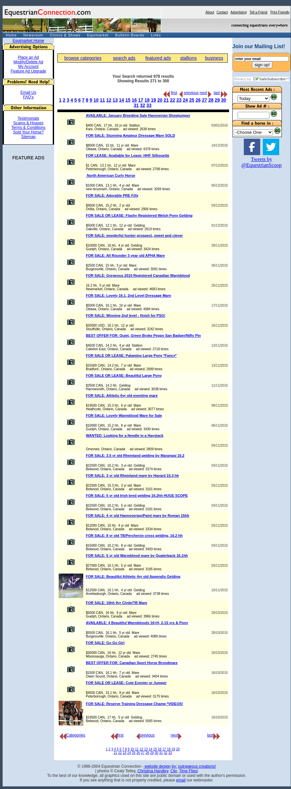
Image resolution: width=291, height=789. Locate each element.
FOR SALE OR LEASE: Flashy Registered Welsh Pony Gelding (139, 215)
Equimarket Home (28, 40)
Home (11, 35)
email (181, 780)
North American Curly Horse (110, 175)
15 (128, 100)
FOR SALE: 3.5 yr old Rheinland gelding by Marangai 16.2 (135, 455)
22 (172, 100)
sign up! (262, 64)
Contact (222, 12)
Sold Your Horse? (28, 132)
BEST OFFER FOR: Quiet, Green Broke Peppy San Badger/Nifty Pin (143, 335)
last (217, 93)
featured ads (158, 58)
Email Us (28, 92)
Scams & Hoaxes (28, 123)
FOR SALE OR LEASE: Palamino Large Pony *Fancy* (131, 355)
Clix (173, 771)
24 (185, 100)
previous (191, 93)
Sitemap (28, 136)
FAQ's (28, 97)
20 (160, 100)
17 (140, 100)
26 (198, 100)
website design (157, 766)
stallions (188, 58)
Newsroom (33, 35)
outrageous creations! (197, 766)
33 (149, 105)
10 (96, 100)
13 (115, 100)
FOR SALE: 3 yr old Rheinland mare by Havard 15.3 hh (132, 475)
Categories (72, 735)
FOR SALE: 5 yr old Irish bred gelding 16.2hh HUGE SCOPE (137, 495)
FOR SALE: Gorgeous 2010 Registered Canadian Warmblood (138, 275)
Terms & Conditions (28, 127)
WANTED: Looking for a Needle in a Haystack (125, 435)
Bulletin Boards (129, 35)
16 (134, 100)
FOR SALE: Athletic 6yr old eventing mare (122, 395)
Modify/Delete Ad (28, 62)
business (214, 58)
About (209, 12)
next (203, 93)
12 (108, 100)
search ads (124, 58)
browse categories (83, 58)
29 (217, 100)
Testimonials (28, 118)
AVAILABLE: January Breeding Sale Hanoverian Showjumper (138, 115)
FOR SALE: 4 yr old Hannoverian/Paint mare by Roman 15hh (137, 515)
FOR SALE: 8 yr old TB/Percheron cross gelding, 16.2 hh (134, 535)
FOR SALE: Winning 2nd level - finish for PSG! (125, 315)
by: (174, 766)
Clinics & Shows (65, 35)
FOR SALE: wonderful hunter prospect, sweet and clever (134, 235)
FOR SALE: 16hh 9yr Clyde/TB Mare (116, 603)
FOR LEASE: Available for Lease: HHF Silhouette (127, 155)
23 (179, 100)
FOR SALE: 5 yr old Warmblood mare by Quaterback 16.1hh (137, 555)
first (174, 93)
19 (153, 100)
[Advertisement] (252, 272)
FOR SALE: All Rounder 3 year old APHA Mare (125, 255)
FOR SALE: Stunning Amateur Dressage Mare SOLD (130, 135)
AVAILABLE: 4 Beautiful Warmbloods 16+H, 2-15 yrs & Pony (137, 623)
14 (121, 100)
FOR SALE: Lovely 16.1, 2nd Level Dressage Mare (128, 295)
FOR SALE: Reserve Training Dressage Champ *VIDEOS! (134, 704)
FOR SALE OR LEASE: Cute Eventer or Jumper (126, 683)
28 (211, 100)
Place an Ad (28, 57)
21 (166, 100)
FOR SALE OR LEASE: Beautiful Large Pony (124, 375)
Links (156, 35)
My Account (28, 66)
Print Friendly (280, 12)
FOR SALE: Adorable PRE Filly (112, 195)
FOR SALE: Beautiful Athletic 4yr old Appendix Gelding (133, 576)
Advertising (238, 12)
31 (136, 105)
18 (147, 100)
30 (223, 100)
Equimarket (98, 35)
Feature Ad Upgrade (28, 71)
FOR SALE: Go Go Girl (105, 643)
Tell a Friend (258, 12)
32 (142, 105)
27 (204, 100)
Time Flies (188, 771)
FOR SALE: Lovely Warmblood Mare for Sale (124, 415)
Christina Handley (152, 771)
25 (191, 100)
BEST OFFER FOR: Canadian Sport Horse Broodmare (132, 663)
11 (102, 100)
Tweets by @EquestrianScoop (261, 162)
